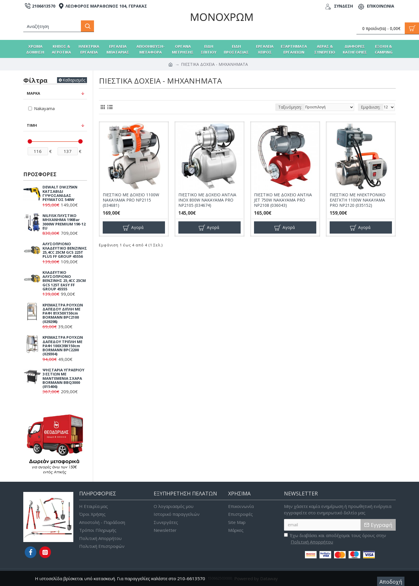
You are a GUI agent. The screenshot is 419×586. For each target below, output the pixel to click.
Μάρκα (33, 93)
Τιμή (32, 125)
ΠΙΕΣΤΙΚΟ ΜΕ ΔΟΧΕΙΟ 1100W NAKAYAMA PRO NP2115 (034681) (131, 200)
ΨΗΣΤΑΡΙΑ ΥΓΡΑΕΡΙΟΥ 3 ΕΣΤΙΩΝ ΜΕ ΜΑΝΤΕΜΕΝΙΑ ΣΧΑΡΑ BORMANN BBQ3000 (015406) (63, 378)
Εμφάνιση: (370, 107)
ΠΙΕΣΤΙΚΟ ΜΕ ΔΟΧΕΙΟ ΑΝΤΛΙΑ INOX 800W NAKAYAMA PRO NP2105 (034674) (207, 200)
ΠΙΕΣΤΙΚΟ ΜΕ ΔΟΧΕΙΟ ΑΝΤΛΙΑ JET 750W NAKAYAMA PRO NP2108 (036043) (283, 200)
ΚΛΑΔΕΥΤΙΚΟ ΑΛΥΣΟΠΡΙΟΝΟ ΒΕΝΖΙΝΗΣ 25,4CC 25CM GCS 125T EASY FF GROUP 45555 (64, 280)
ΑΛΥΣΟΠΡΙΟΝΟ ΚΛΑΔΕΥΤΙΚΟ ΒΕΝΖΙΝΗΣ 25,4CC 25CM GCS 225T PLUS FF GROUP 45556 (64, 250)
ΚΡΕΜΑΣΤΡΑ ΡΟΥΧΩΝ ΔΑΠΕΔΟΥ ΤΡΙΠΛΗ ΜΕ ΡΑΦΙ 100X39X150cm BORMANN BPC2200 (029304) (62, 345)
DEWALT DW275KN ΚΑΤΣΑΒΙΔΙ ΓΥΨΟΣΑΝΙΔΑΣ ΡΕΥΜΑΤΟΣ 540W (59, 193)
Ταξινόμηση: (290, 107)
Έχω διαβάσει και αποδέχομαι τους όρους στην (335, 538)
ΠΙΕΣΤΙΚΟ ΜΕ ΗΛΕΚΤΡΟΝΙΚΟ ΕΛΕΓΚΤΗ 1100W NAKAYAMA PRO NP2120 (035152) (358, 200)
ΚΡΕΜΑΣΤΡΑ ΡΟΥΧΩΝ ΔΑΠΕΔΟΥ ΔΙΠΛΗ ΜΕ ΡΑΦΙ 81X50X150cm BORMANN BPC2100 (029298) (62, 313)
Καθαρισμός (74, 80)
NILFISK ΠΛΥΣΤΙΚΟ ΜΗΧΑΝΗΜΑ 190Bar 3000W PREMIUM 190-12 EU (64, 221)
